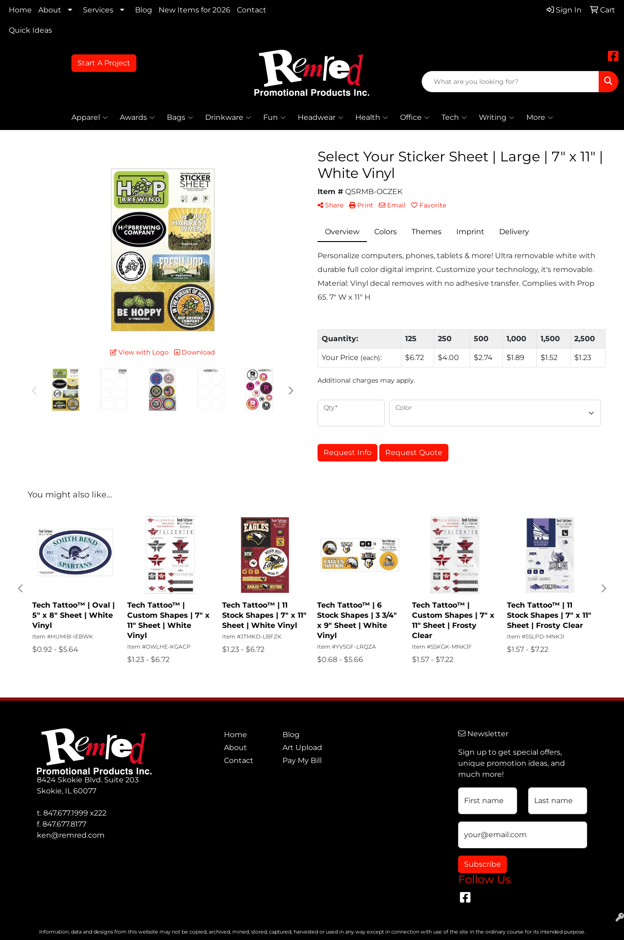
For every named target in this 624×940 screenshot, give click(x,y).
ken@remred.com (71, 835)
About (49, 10)
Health (371, 117)
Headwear (320, 117)
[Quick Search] (510, 81)
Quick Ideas (30, 30)
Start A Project (103, 63)
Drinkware (228, 117)
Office (415, 117)
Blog (143, 10)
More (539, 117)
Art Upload (302, 747)
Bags (180, 117)
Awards (137, 117)
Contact (251, 10)
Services (98, 10)
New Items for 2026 (194, 10)
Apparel (89, 117)
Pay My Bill (302, 760)
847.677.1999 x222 (74, 813)
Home (20, 10)
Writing (496, 117)
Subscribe (482, 864)
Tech (454, 117)
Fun (274, 117)
